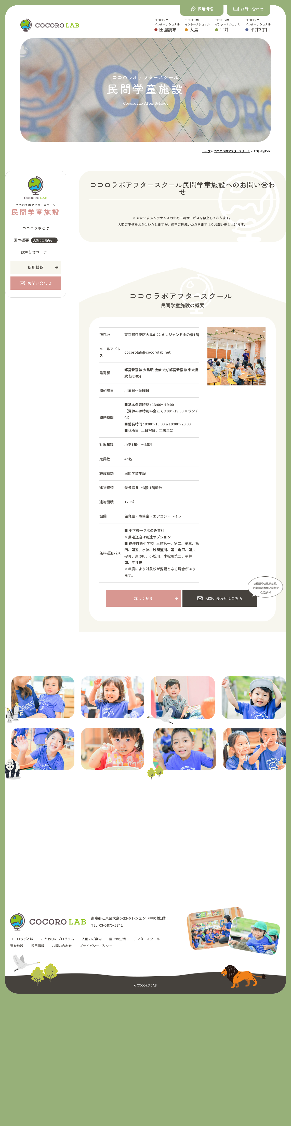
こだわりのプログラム (57, 939)
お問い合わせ (62, 945)
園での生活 (117, 939)
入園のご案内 (92, 939)
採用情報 (36, 267)
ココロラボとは (35, 228)
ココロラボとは (21, 939)
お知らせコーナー (35, 252)
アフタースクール (147, 939)
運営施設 (16, 945)
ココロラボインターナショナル (167, 25)
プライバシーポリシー (96, 945)
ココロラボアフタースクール (35, 210)
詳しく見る (143, 598)
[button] (248, 9)
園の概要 (36, 240)
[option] (165, 700)
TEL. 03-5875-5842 (107, 925)
